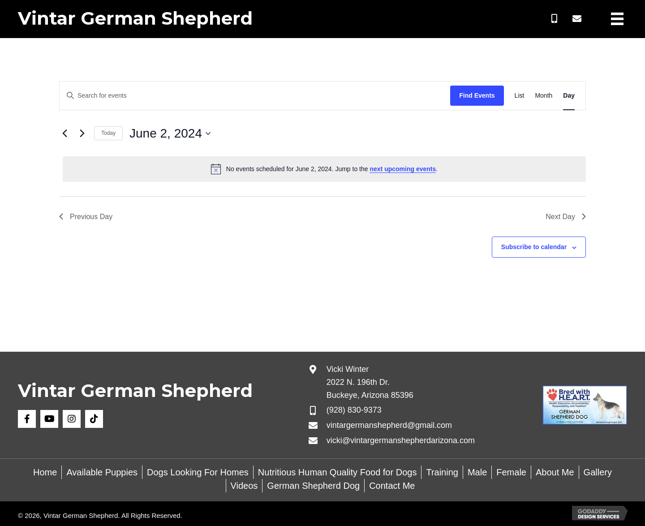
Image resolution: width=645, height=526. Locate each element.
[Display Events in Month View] (543, 96)
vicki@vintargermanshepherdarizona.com (401, 440)
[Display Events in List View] (520, 96)
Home (45, 472)
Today (108, 133)
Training (442, 472)
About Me (555, 472)
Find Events (476, 95)
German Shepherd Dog (313, 486)
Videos (244, 486)
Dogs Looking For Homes (198, 472)
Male (477, 472)
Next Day (566, 216)
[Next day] (82, 133)
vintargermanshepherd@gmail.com (389, 425)
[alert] (324, 168)
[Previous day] (64, 133)
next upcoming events (403, 168)
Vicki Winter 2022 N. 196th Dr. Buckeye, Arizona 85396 (370, 382)
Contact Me (392, 486)
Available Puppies (102, 472)
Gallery (598, 472)
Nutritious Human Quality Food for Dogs (337, 472)
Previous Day (85, 216)
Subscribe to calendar (534, 246)
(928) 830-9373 (354, 409)
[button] (554, 19)
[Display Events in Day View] (569, 96)
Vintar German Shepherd (135, 18)
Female (511, 472)
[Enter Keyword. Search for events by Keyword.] (255, 96)
